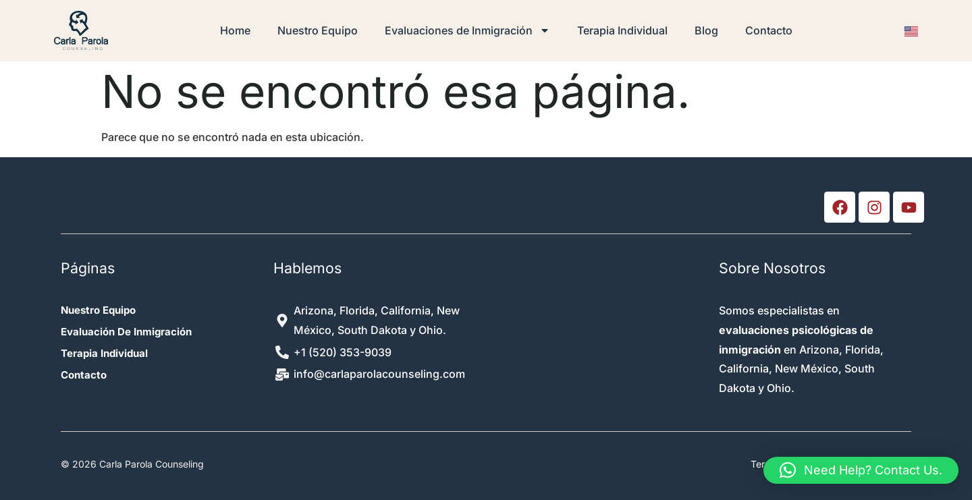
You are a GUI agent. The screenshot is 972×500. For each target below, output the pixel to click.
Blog (706, 30)
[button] (861, 470)
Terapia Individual (622, 30)
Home (235, 30)
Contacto (768, 30)
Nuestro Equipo (317, 30)
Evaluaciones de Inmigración (467, 30)
